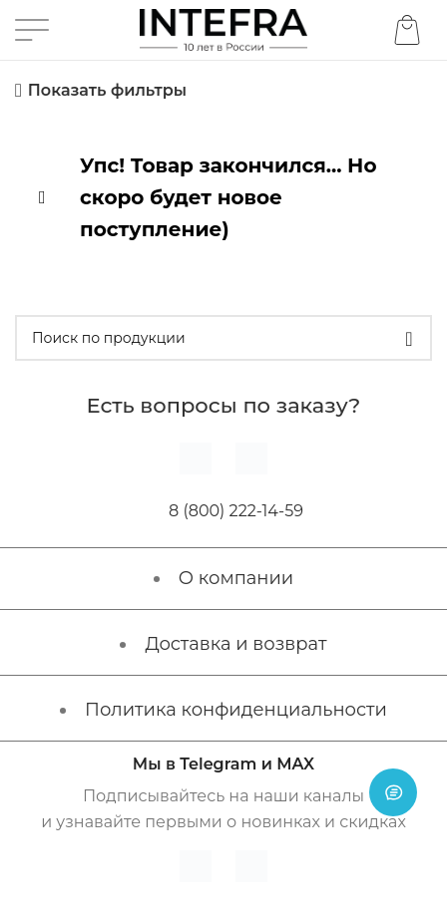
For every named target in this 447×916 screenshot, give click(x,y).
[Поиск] (223, 338)
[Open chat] (393, 792)
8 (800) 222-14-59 (236, 510)
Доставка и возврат (235, 644)
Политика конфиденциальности (236, 710)
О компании (236, 578)
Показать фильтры (107, 90)
